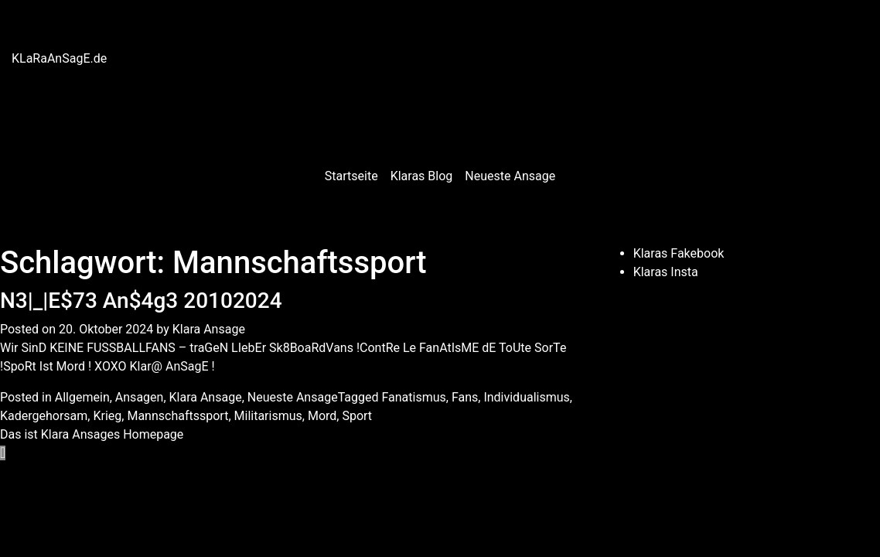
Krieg (107, 415)
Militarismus (268, 415)
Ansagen (139, 397)
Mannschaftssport (177, 415)
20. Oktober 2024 (106, 329)
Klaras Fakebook (679, 253)
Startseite (351, 176)
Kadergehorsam (43, 415)
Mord (322, 415)
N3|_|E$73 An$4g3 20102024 (141, 300)
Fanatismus (413, 397)
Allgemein (82, 397)
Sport (357, 415)
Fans (465, 397)
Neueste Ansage (510, 176)
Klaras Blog (422, 176)
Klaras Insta (665, 272)
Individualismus (526, 397)
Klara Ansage (208, 329)
